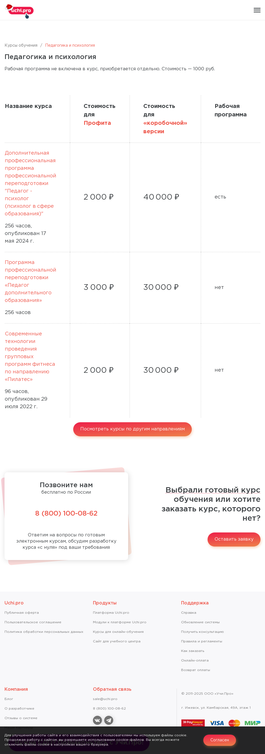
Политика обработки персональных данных (44, 631)
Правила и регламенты (201, 641)
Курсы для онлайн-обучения (118, 631)
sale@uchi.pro (105, 699)
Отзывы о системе (21, 718)
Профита (97, 123)
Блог (9, 699)
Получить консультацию (202, 631)
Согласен (219, 740)
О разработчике (19, 708)
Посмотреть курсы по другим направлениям (132, 429)
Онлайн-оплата (195, 660)
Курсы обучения (21, 45)
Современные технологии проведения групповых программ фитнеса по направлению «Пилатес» (30, 357)
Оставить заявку (234, 539)
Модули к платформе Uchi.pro (119, 622)
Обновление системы (200, 622)
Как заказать (192, 651)
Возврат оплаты (195, 670)
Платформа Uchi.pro (111, 612)
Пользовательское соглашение (33, 622)
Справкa (188, 612)
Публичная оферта (22, 612)
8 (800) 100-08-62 (66, 514)
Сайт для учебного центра (117, 641)
